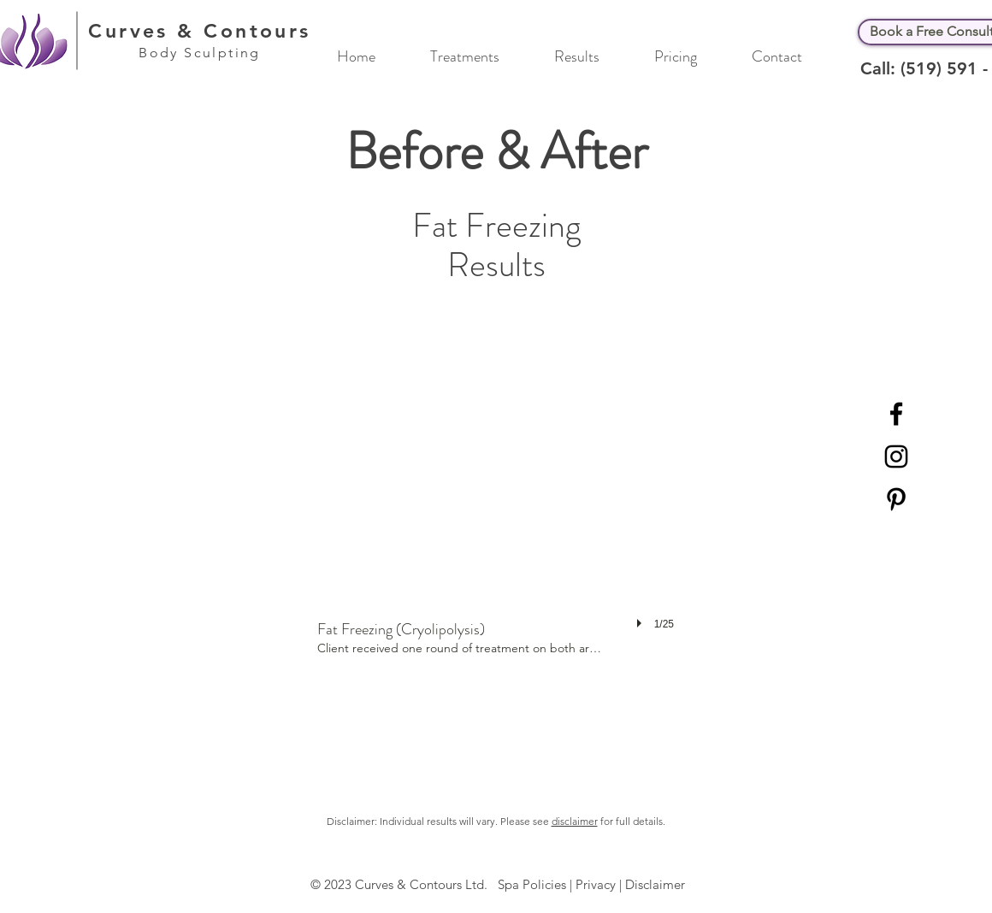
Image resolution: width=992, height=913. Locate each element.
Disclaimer (655, 884)
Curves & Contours (199, 31)
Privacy (596, 884)
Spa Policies (532, 884)
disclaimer (575, 821)
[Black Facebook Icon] (896, 413)
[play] (641, 623)
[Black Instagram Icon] (896, 456)
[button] (479, 54)
